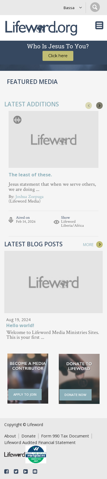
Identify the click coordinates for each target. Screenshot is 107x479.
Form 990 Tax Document (65, 436)
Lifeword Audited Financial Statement (40, 442)
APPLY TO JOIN (25, 394)
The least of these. (30, 175)
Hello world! (20, 326)
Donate (28, 436)
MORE (88, 244)
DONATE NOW (75, 395)
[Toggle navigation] (99, 25)
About (10, 436)
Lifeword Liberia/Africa (72, 223)
